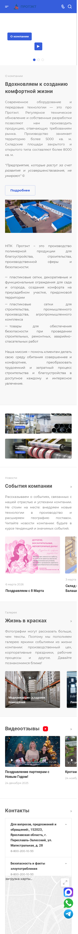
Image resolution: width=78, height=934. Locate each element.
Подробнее (20, 190)
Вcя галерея (71, 621)
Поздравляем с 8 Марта (24, 591)
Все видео (71, 729)
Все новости (71, 487)
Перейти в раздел (71, 811)
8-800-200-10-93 (22, 851)
